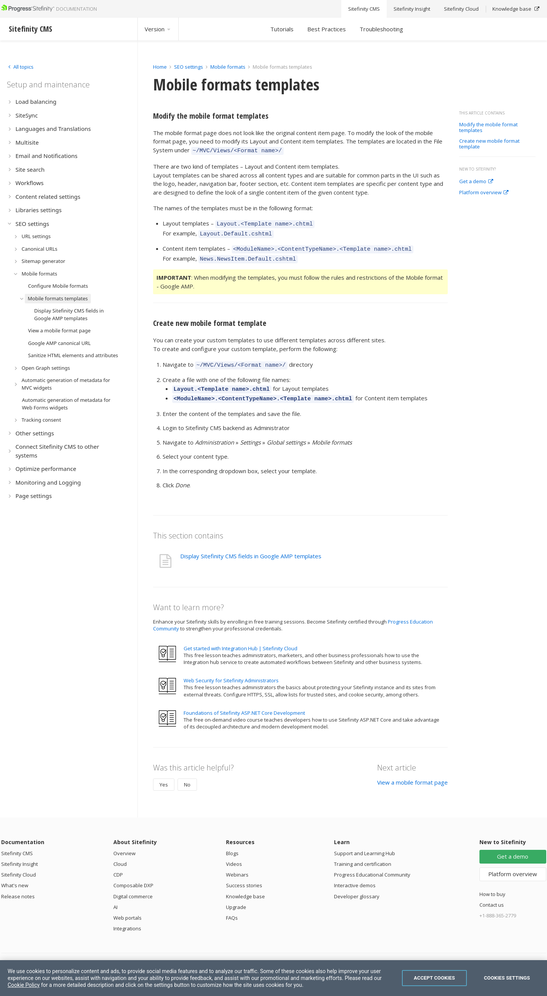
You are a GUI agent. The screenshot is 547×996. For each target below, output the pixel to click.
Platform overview (483, 193)
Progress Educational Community (372, 865)
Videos (234, 854)
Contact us (491, 895)
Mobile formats (227, 66)
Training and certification (362, 854)
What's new (14, 876)
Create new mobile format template (489, 144)
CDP (118, 865)
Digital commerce (133, 887)
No (187, 775)
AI (115, 897)
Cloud (120, 854)
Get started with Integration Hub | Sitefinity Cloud (240, 639)
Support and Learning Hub (364, 844)
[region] (273, 978)
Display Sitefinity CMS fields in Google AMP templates (250, 547)
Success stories (244, 876)
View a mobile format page (412, 773)
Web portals (127, 908)
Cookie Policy (24, 985)
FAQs (232, 908)
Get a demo (476, 182)
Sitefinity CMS (17, 844)
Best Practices (326, 29)
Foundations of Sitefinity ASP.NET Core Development (244, 703)
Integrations (127, 919)
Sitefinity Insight (19, 854)
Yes (164, 775)
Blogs (232, 844)
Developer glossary (356, 887)
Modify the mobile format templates (488, 128)
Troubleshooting (381, 29)
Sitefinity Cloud (18, 865)
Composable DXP (133, 876)
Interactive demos (355, 876)
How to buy (492, 885)
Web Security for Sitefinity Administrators (231, 671)
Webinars (237, 865)
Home (160, 66)
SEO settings (188, 66)
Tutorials (282, 29)
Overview (124, 844)
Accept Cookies (434, 978)
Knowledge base (245, 887)
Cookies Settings (507, 978)
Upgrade (236, 897)
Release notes (18, 887)
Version (158, 29)
